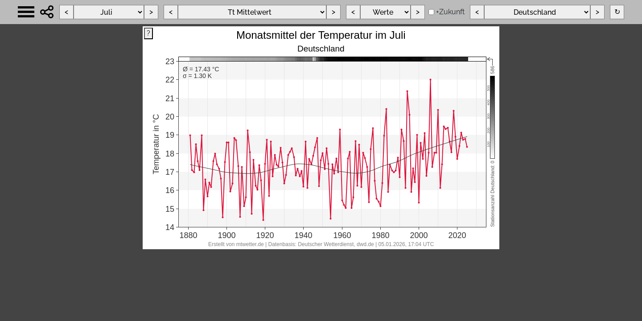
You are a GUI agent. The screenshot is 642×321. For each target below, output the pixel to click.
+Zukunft (450, 12)
